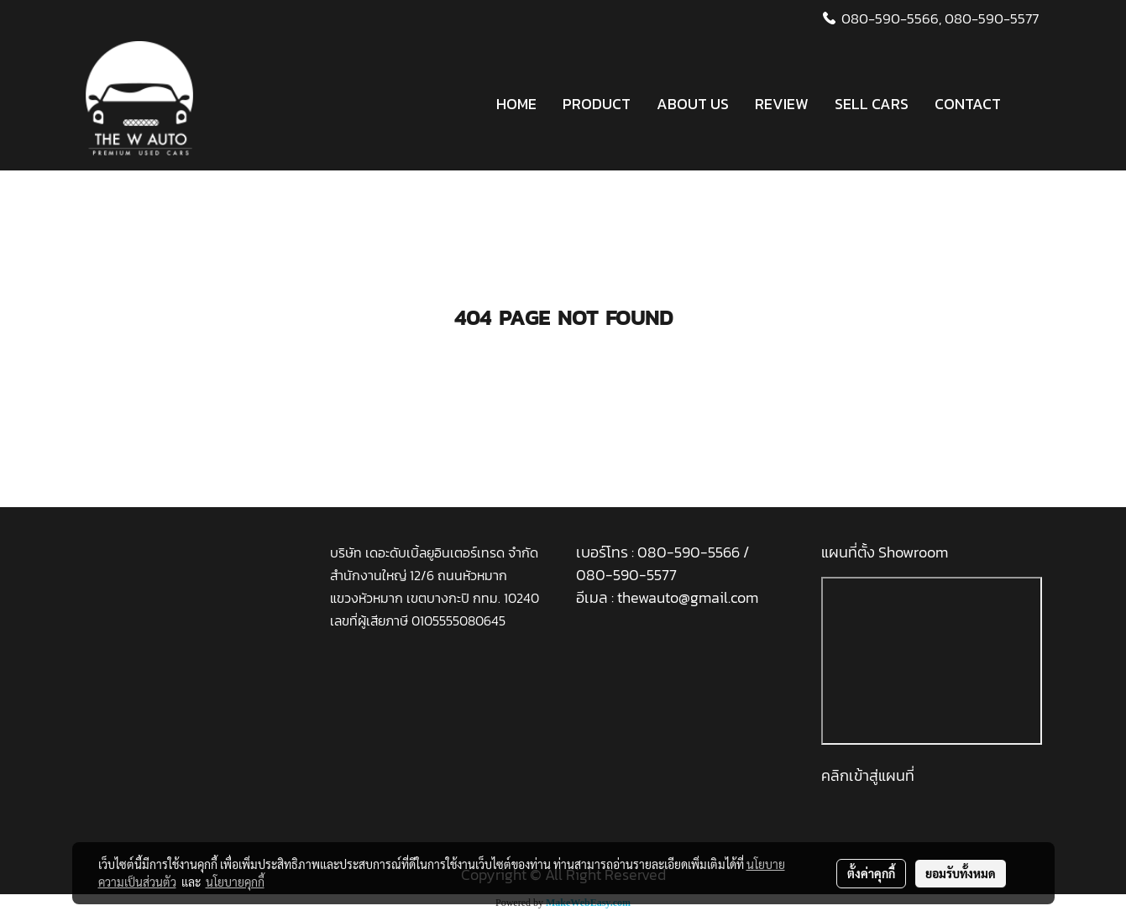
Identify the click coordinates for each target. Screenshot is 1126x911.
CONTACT (968, 103)
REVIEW (782, 103)
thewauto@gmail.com (687, 597)
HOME (516, 103)
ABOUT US (693, 103)
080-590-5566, (891, 18)
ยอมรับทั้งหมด (960, 873)
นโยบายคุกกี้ (235, 881)
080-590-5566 (690, 552)
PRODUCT (597, 103)
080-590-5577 (992, 18)
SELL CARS (872, 103)
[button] (1028, 104)
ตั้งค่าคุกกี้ (871, 873)
